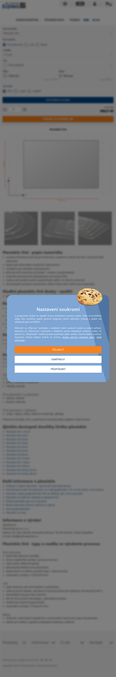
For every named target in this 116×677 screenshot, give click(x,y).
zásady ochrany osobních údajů (78, 337)
